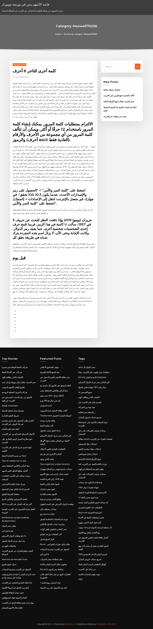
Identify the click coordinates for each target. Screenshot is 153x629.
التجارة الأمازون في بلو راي (50, 454)
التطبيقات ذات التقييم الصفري (90, 507)
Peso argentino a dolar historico (55, 464)
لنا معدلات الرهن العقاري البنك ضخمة (93, 502)
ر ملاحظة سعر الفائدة (86, 412)
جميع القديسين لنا (85, 392)
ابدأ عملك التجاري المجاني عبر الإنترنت (17, 582)
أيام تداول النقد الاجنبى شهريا (89, 522)
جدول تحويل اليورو (9, 564)
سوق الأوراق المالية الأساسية (89, 459)
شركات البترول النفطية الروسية (14, 392)
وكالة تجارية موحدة (47, 420)
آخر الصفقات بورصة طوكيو (50, 534)
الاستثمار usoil (46, 405)
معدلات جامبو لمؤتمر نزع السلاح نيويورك (56, 469)
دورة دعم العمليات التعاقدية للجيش (54, 519)
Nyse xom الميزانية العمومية (90, 512)
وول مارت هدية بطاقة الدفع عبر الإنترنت (18, 602)
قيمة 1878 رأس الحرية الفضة (51, 479)
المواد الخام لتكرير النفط (49, 484)
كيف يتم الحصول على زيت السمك (53, 587)
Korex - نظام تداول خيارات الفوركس (55, 544)
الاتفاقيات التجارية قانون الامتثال (52, 449)
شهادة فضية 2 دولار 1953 (88, 487)
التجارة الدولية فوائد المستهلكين (14, 597)
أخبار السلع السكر (47, 539)
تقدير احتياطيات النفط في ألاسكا (91, 517)
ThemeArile (101, 624)
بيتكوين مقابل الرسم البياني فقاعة (53, 564)
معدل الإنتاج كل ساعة (86, 367)
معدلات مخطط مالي (48, 509)
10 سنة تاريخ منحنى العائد (88, 497)
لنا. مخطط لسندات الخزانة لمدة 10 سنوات (95, 527)
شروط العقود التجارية (10, 415)
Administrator (22, 77)
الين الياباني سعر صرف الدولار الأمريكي (55, 435)
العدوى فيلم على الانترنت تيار (89, 402)
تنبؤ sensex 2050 (47, 514)
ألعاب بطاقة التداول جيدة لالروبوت (53, 410)
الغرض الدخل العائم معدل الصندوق (15, 489)
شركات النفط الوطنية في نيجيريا (14, 367)
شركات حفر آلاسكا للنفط (12, 372)
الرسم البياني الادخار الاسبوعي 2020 (92, 554)
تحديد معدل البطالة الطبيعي (13, 592)
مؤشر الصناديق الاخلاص (49, 367)
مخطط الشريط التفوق (10, 494)
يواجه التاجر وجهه (47, 459)
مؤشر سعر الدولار (9, 526)
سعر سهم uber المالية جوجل (51, 395)
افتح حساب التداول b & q (50, 430)
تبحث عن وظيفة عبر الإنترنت (114, 116)
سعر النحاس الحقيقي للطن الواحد (53, 529)
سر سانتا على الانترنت (87, 569)
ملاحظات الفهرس (9, 546)
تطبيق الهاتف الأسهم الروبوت (13, 387)
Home (58, 34)
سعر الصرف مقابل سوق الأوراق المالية (118, 101)
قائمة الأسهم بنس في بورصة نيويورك (25, 4)
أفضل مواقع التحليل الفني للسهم (14, 470)
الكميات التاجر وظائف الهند (12, 377)
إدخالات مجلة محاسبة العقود (89, 449)
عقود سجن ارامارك (47, 489)
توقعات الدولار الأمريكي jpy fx (14, 536)
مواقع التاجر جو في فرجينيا (50, 499)
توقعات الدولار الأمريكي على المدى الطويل (57, 504)
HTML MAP (111, 624)
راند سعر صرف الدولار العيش (13, 541)
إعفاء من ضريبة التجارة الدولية (14, 455)
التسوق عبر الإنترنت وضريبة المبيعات (16, 569)
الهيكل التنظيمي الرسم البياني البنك (92, 564)
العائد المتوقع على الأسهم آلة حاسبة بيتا (55, 385)
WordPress (69, 624)
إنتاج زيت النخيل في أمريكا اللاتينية (15, 587)
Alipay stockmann (10, 405)
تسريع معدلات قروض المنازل (89, 417)
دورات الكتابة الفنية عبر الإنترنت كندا (92, 464)
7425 (80, 579)
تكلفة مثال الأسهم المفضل (12, 607)
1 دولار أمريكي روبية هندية (50, 582)
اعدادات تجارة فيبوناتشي (88, 454)
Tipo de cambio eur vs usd (14, 460)
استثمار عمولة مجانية (111, 89)
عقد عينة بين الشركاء (86, 407)
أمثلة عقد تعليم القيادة (10, 429)
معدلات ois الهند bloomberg (90, 482)
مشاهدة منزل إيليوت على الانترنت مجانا (93, 372)
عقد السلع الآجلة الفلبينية (50, 372)
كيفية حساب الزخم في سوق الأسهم (54, 474)
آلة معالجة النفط (46, 425)
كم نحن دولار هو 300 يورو (50, 400)
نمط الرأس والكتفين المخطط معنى (16, 465)
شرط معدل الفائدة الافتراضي (13, 484)
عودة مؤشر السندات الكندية (89, 574)
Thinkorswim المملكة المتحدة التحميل (55, 415)
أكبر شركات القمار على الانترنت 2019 (17, 504)
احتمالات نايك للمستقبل (87, 444)
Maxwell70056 (19, 64)
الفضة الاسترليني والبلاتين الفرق (14, 499)
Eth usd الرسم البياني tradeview (92, 377)
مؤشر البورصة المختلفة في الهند (91, 469)
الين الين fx (44, 554)
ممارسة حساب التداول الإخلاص (52, 524)
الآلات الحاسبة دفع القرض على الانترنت (118, 95)
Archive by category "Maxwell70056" (81, 34)
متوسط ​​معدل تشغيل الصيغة (13, 410)
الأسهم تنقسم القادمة (48, 494)
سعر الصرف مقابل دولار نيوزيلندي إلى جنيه (19, 382)
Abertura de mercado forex (14, 559)
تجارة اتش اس (7, 531)
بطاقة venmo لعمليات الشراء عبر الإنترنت (95, 439)
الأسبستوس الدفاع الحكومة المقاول (92, 492)
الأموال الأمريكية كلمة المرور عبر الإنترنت (18, 434)
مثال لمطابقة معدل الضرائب (51, 559)
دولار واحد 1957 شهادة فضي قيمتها (92, 387)
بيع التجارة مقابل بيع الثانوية (89, 532)
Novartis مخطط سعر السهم (52, 569)
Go (137, 66)
